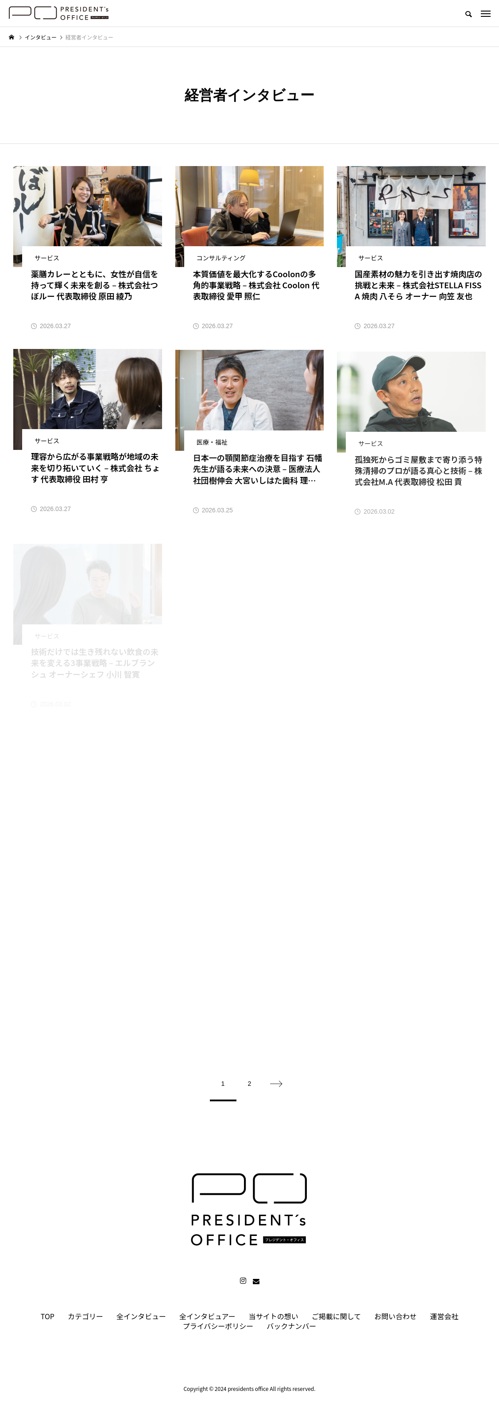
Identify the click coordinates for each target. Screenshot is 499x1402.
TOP (47, 1316)
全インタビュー (141, 1316)
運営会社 (444, 1316)
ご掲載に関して (336, 1316)
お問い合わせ (395, 1316)
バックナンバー (291, 1326)
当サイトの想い (273, 1316)
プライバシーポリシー (218, 1326)
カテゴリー (85, 1316)
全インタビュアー (207, 1316)
